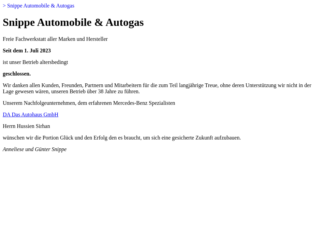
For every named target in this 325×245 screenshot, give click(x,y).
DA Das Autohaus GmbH (30, 114)
